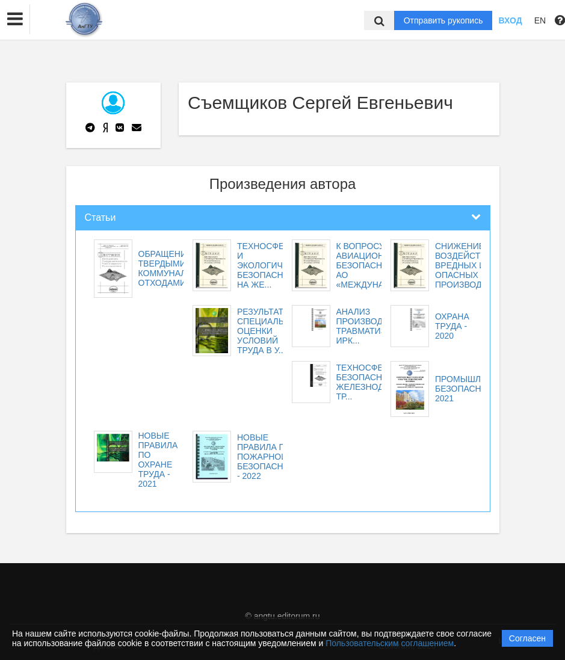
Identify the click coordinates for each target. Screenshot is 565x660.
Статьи (100, 217)
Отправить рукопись (443, 20)
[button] (15, 19)
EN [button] (540, 20)
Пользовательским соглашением (390, 643)
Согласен (527, 638)
